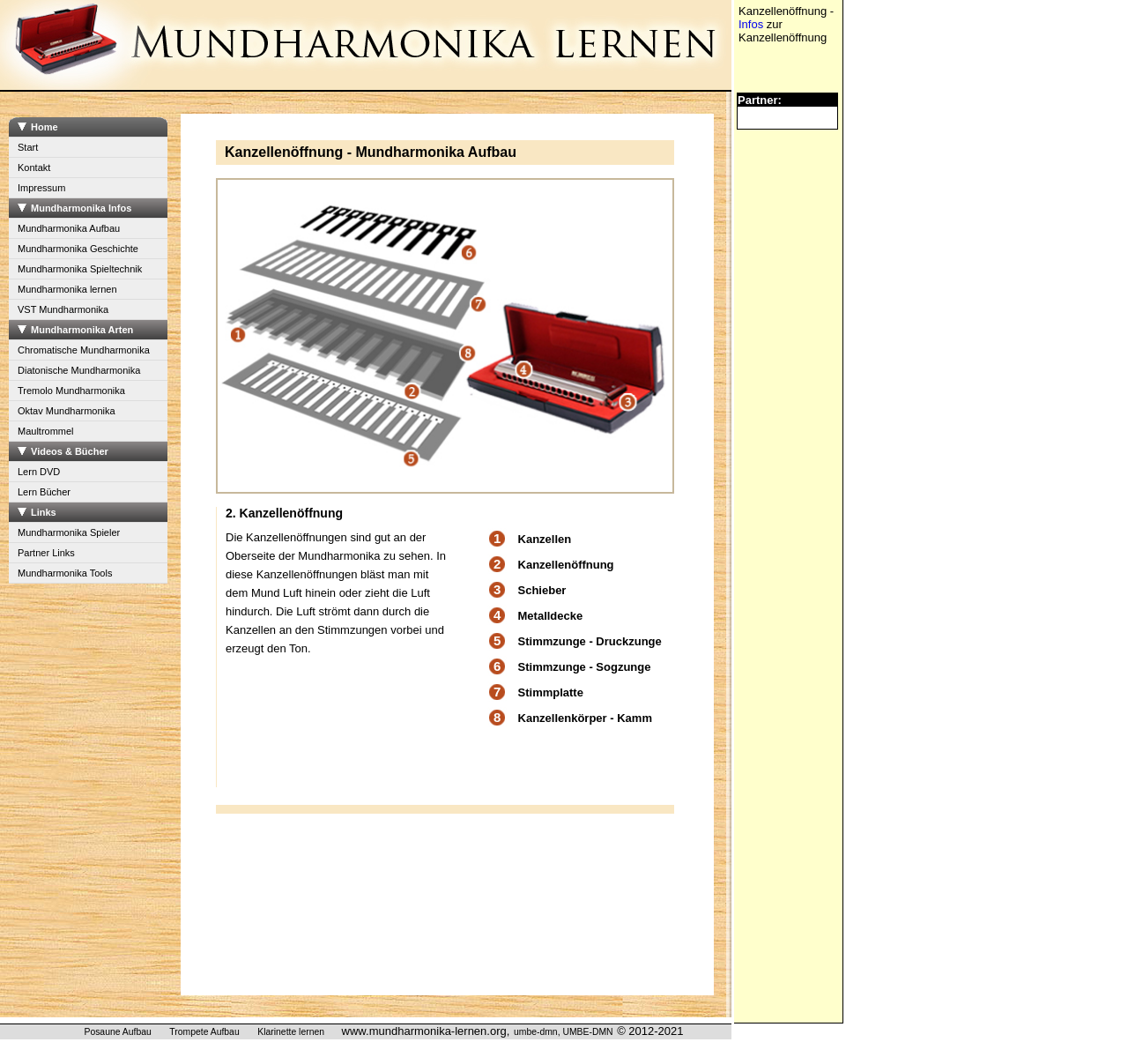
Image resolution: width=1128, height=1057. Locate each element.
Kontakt (34, 167)
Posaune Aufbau (117, 1032)
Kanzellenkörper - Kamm (585, 718)
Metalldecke (550, 615)
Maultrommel (46, 431)
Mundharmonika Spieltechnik (80, 269)
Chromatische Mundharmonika (84, 350)
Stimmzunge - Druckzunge (590, 641)
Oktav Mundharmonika (66, 411)
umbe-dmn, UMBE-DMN (563, 1032)
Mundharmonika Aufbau (69, 228)
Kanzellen (545, 539)
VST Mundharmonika (63, 309)
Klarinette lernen (290, 1032)
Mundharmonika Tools (65, 573)
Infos (750, 24)
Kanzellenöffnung (566, 564)
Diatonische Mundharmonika (79, 370)
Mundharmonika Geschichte (78, 248)
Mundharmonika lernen (67, 289)
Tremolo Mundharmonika (71, 390)
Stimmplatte (550, 692)
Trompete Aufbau (204, 1032)
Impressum (41, 187)
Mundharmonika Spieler (69, 532)
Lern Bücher (44, 492)
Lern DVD (39, 471)
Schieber (542, 590)
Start (28, 147)
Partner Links (46, 552)
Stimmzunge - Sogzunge (584, 667)
